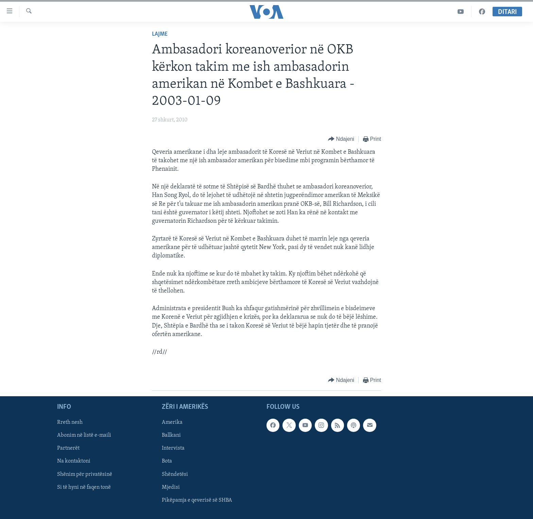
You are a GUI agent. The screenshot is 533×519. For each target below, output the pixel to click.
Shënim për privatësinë (84, 474)
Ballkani (171, 435)
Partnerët (68, 448)
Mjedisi (171, 487)
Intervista (173, 448)
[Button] (341, 139)
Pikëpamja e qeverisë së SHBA (197, 500)
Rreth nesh (70, 422)
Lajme (160, 34)
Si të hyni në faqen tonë (84, 487)
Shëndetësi (175, 474)
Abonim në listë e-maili (84, 435)
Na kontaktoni (73, 461)
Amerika (172, 422)
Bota (167, 461)
